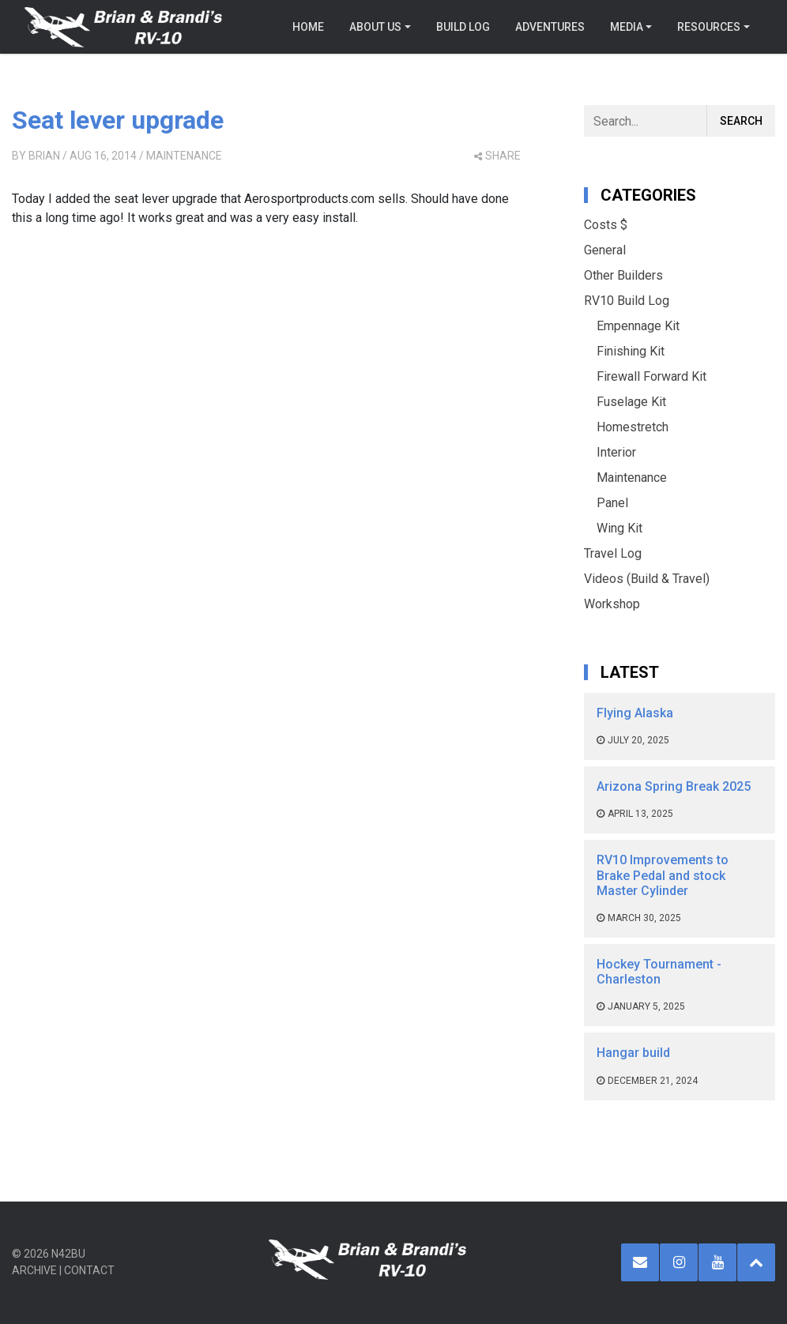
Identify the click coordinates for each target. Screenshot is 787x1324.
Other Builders (623, 275)
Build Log (463, 27)
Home (308, 27)
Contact (89, 1270)
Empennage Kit (638, 325)
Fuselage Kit (631, 401)
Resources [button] (708, 27)
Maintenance (184, 155)
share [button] (497, 155)
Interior (616, 452)
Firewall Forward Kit (651, 376)
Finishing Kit (631, 351)
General (605, 250)
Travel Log (613, 553)
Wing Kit (619, 528)
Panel (612, 502)
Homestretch (632, 426)
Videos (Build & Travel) (647, 578)
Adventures (550, 27)
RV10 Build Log (626, 300)
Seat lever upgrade (118, 120)
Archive (34, 1270)
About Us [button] (375, 27)
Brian (44, 155)
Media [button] (626, 27)
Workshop (612, 603)
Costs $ (605, 224)
